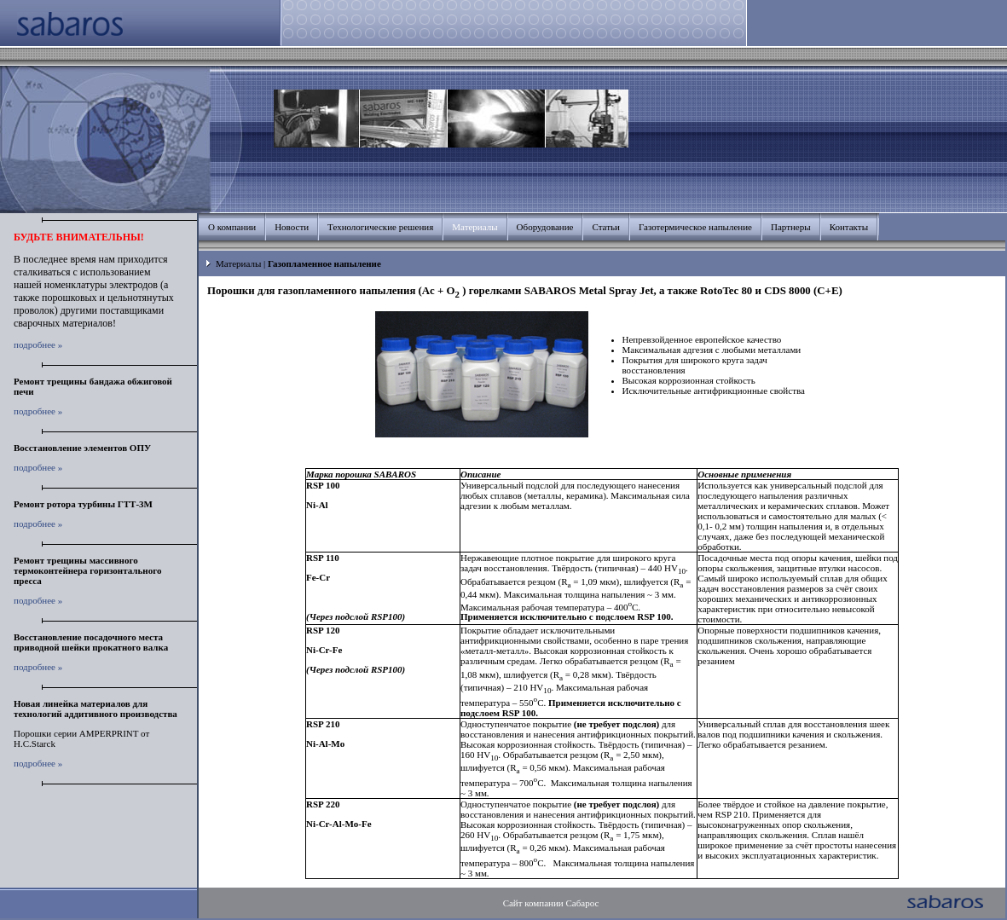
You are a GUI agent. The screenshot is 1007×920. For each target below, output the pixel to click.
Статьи (605, 227)
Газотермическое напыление (695, 227)
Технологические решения (380, 227)
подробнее (34, 344)
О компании (232, 227)
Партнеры (791, 227)
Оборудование (545, 227)
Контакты (849, 227)
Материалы (238, 263)
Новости (292, 227)
